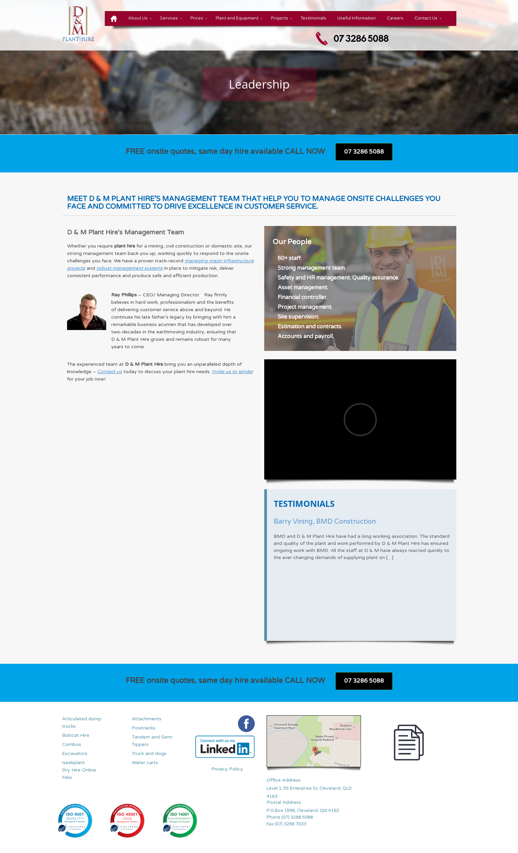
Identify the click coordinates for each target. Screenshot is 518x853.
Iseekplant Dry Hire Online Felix (79, 770)
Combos (71, 744)
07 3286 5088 (364, 151)
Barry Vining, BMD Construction (325, 522)
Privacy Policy (227, 769)
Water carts (145, 762)
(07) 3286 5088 (297, 817)
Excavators (74, 753)
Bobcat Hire (75, 735)
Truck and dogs (149, 753)
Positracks (143, 728)
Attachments (146, 719)
